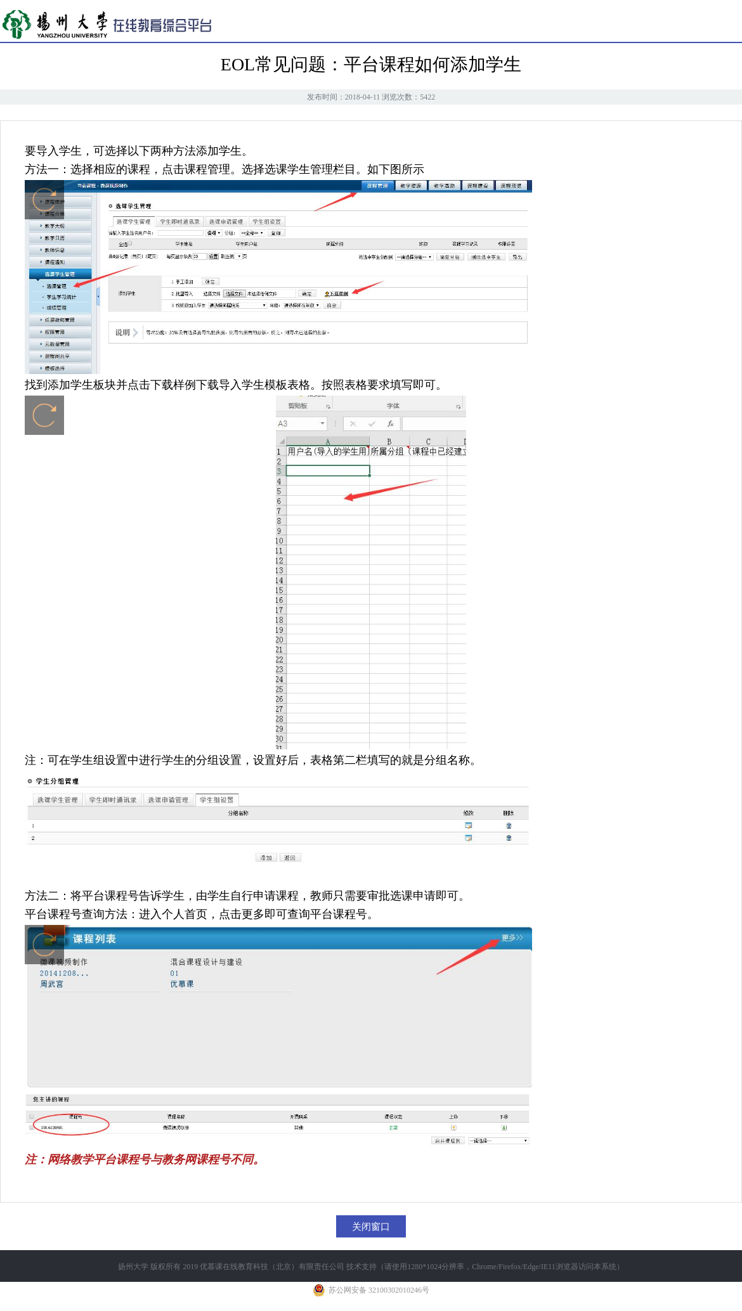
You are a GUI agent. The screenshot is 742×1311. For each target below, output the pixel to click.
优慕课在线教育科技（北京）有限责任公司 (272, 1266)
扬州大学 (133, 1266)
